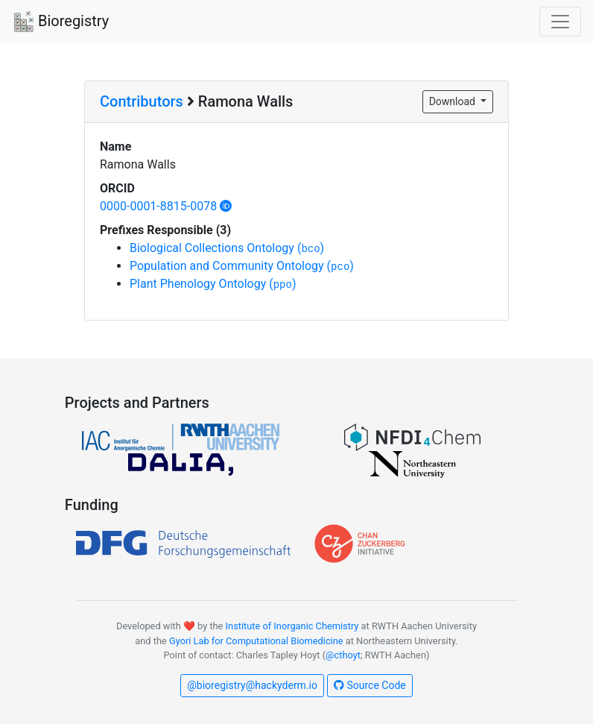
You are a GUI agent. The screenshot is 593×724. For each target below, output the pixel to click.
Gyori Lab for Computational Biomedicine (256, 640)
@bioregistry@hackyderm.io (252, 685)
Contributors (141, 101)
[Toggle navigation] (560, 22)
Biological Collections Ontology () (227, 248)
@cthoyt (343, 655)
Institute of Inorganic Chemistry (292, 626)
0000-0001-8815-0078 (166, 206)
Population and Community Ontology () (242, 266)
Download (453, 101)
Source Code (370, 685)
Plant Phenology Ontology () (213, 284)
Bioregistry (60, 22)
